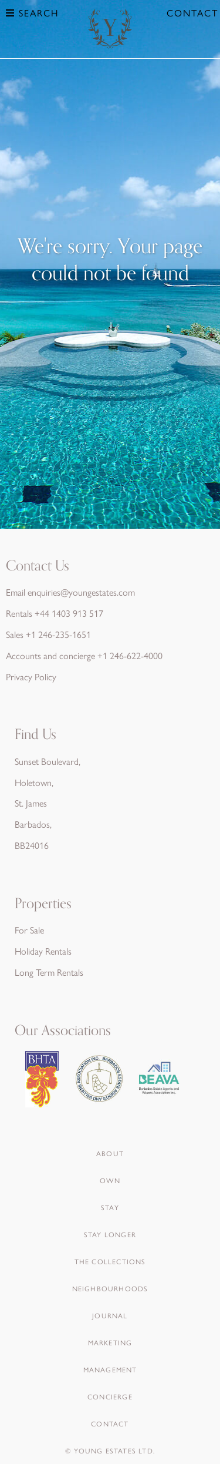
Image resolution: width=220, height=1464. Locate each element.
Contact (192, 12)
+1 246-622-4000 (130, 655)
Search (32, 12)
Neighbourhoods (110, 1288)
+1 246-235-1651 (58, 634)
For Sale (29, 929)
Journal (109, 1315)
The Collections (110, 1261)
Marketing (110, 1342)
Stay (110, 1207)
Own (110, 1180)
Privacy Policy (31, 676)
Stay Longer (110, 1234)
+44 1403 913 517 (69, 613)
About (110, 1153)
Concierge (110, 1396)
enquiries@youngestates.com (81, 592)
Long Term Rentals (49, 972)
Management (110, 1369)
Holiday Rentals (43, 951)
